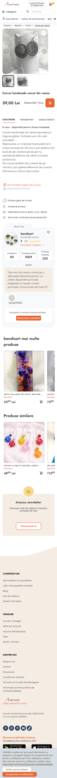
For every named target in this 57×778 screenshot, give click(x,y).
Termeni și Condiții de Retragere (21, 682)
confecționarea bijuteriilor (33, 217)
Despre (28, 265)
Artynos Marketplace (14, 631)
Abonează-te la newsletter (17, 580)
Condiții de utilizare (13, 677)
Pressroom (9, 672)
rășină (43, 212)
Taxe (5, 636)
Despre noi (9, 661)
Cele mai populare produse (18, 585)
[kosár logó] (50, 4)
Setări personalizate (17, 769)
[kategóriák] (9, 12)
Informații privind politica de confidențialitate (27, 764)
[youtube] (23, 728)
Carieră (7, 666)
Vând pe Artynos (12, 626)
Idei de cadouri (11, 596)
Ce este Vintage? (12, 621)
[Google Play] (14, 747)
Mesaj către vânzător (28, 318)
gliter (31, 212)
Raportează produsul (16, 188)
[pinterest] (17, 728)
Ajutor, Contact (11, 641)
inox (37, 212)
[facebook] (5, 728)
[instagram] (11, 728)
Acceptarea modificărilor (19, 774)
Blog (5, 591)
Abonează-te (29, 526)
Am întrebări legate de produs (21, 185)
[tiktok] (29, 728)
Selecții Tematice (12, 601)
